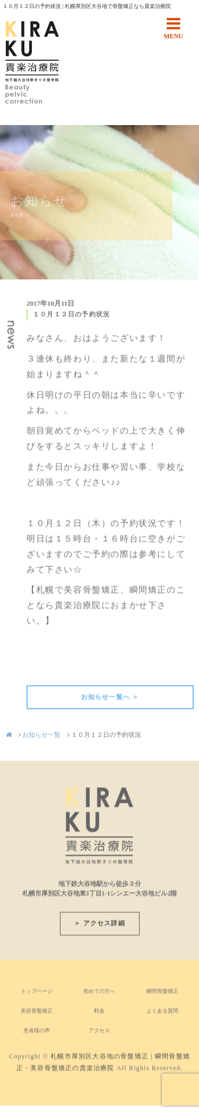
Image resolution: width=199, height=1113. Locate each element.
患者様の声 (36, 1033)
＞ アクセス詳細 (99, 925)
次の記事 (175, 669)
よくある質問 (162, 1013)
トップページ (37, 993)
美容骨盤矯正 (37, 1013)
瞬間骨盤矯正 (162, 993)
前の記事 (44, 669)
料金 (99, 1013)
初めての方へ (99, 993)
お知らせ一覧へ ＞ (110, 699)
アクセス (99, 1033)
